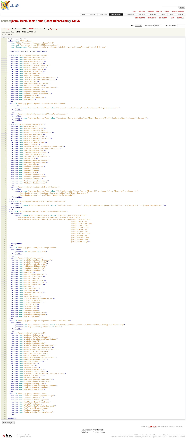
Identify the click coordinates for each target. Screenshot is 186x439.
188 (5, 418)
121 (5, 282)
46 (5, 130)
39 (5, 116)
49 (5, 136)
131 (5, 303)
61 (5, 161)
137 (5, 315)
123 (5, 286)
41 (5, 120)
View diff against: (175, 25)
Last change (6, 29)
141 (5, 323)
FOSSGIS (136, 435)
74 (5, 187)
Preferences (141, 11)
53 (5, 144)
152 (5, 345)
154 (5, 349)
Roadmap (153, 14)
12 (5, 61)
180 (5, 402)
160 (5, 361)
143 (5, 327)
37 (5, 112)
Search (180, 14)
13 (5, 63)
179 (5, 400)
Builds (163, 14)
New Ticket (142, 14)
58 (5, 154)
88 (5, 215)
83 (5, 205)
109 (5, 258)
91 (5, 221)
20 (5, 77)
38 (5, 114)
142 (5, 325)
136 (5, 313)
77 (5, 193)
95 (5, 230)
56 (5, 150)
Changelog (103, 14)
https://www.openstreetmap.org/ (174, 435)
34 (5, 106)
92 (5, 223)
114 (5, 268)
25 (5, 88)
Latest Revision (152, 17)
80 (5, 199)
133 (5, 307)
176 (5, 394)
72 (5, 183)
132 (5, 305)
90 (5, 219)
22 (5, 81)
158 (5, 357)
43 (5, 124)
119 (5, 278)
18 (5, 73)
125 (5, 290)
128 (5, 296)
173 (5, 388)
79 (5, 197)
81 (5, 201)
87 (5, 213)
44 (5, 126)
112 (5, 264)
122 (5, 284)
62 (5, 163)
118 (5, 276)
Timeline (92, 14)
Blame (172, 17)
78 (5, 195)
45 (5, 128)
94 (5, 228)
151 (5, 343)
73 (5, 185)
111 (5, 262)
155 (5, 351)
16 (5, 69)
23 (5, 84)
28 (5, 94)
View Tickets (130, 14)
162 (5, 365)
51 (5, 140)
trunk (23, 21)
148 (5, 337)
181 (5, 404)
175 (5, 392)
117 (5, 274)
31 (5, 100)
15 (5, 67)
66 (5, 171)
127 (5, 294)
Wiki (83, 14)
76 (5, 191)
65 (5, 169)
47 (5, 132)
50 (5, 138)
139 (5, 319)
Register (166, 11)
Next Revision (163, 17)
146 (5, 333)
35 (5, 108)
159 (5, 359)
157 (5, 355)
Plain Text (85, 432)
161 (5, 363)
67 (5, 173)
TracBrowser (152, 426)
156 (5, 353)
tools (32, 21)
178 (5, 398)
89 (5, 217)
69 (5, 177)
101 (5, 242)
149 (5, 339)
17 (5, 71)
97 (5, 234)
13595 (76, 21)
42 (5, 122)
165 (5, 371)
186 (5, 414)
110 (5, 260)
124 (5, 288)
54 (5, 146)
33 (5, 104)
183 (5, 408)
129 (5, 298)
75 (5, 189)
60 (5, 159)
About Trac (159, 11)
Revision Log (180, 17)
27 (5, 92)
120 (5, 280)
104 (5, 248)
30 (5, 98)
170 (5, 382)
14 (5, 65)
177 (5, 396)
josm (14, 21)
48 (5, 134)
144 (5, 329)
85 (5, 209)
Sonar (172, 14)
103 (5, 246)
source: (6, 21)
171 (5, 384)
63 (5, 165)
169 (5, 380)
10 (5, 57)
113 (5, 266)
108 (5, 256)
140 (5, 321)
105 (5, 250)
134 (5, 309)
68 (5, 175)
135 (5, 311)
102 (5, 244)
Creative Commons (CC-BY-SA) (138, 437)
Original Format (99, 432)
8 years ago (54, 29)
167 (5, 376)
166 (5, 373)
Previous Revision (140, 17)
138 (5, 317)
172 (5, 386)
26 (5, 90)
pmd (40, 21)
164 (5, 369)
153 (5, 347)
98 (5, 236)
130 (5, 301)
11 (5, 59)
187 (5, 416)
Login (134, 11)
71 (5, 181)
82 (5, 203)
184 (5, 410)
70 (5, 179)
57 (5, 152)
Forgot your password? (177, 11)
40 (5, 118)
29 (5, 96)
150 (5, 341)
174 (5, 390)
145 (5, 331)
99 (5, 238)
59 (5, 157)
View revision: (149, 25)
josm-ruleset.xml (57, 21)
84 (5, 207)
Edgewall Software (25, 437)
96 (5, 232)
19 (5, 75)
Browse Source (116, 14)
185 (5, 412)
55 (5, 148)
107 (5, 254)
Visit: (132, 25)
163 (5, 367)
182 (5, 406)
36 (5, 110)
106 (5, 252)
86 (5, 211)
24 (5, 86)
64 (5, 167)
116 (5, 272)
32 (5, 102)
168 (5, 378)
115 (5, 270)
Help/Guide (150, 11)
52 (5, 142)
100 (5, 240)
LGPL (178, 437)
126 (5, 292)
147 (5, 335)
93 (5, 225)
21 (5, 79)
